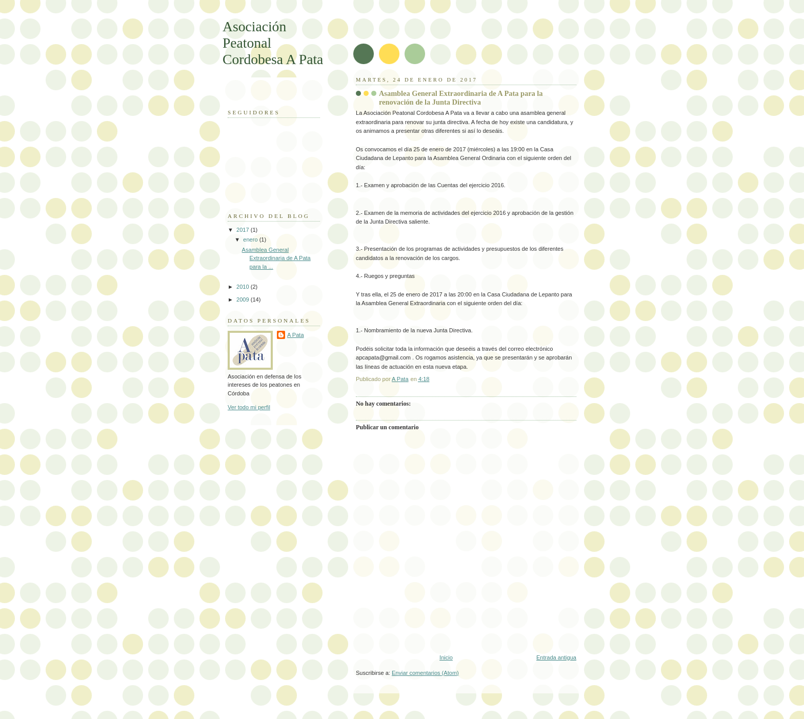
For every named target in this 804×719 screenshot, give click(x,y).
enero (251, 239)
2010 (243, 287)
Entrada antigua (556, 657)
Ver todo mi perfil (249, 407)
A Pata (295, 335)
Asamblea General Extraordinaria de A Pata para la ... (276, 258)
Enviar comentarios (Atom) (425, 673)
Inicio (446, 657)
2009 (243, 299)
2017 (243, 230)
